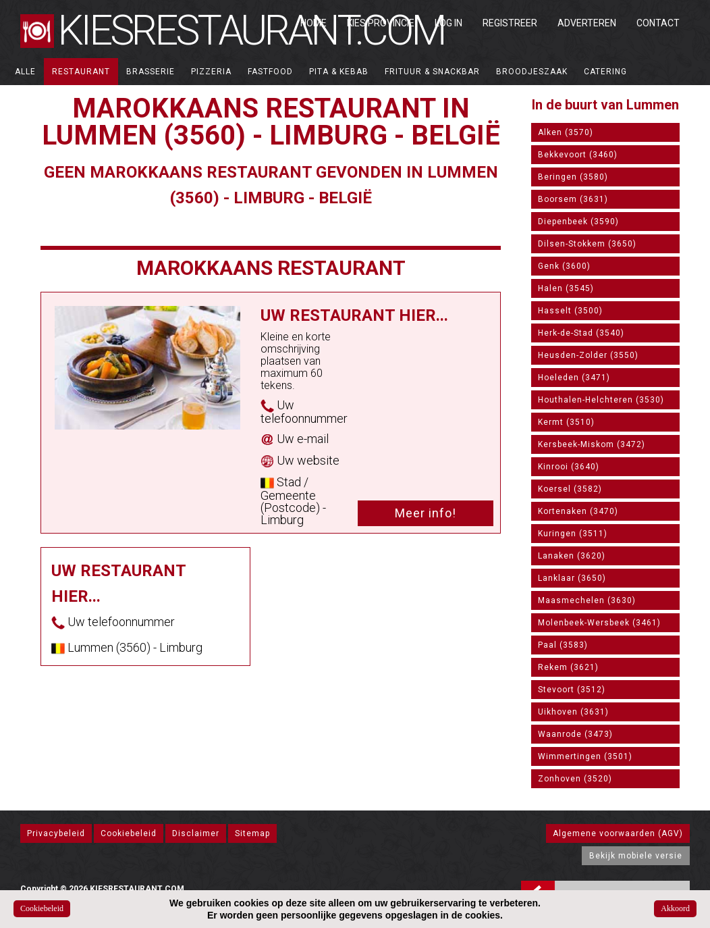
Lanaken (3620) (571, 556)
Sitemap (252, 833)
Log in (448, 23)
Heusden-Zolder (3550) (588, 355)
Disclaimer (195, 833)
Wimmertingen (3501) (585, 756)
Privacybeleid (56, 833)
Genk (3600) (564, 266)
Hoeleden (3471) (574, 377)
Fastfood (270, 71)
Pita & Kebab (338, 71)
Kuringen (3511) (572, 533)
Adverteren (586, 23)
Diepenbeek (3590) (578, 221)
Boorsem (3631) (573, 199)
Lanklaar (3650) (572, 578)
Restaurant (81, 71)
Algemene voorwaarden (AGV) (618, 833)
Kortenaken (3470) (578, 511)
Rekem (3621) (568, 667)
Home (313, 23)
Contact (658, 23)
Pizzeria (211, 71)
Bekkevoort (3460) (578, 154)
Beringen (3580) (573, 177)
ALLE (25, 71)
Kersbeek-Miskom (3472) (591, 444)
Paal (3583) (563, 645)
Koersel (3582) (570, 489)
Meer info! (425, 513)
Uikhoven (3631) (573, 712)
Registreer (510, 23)
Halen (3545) (566, 288)
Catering (605, 71)
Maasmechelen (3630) (587, 600)
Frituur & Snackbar (432, 71)
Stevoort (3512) (571, 689)
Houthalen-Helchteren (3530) (601, 400)
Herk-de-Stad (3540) (581, 333)
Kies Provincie (380, 23)
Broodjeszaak (532, 71)
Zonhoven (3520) (575, 778)
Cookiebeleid (129, 833)
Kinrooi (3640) (568, 466)
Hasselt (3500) (570, 310)
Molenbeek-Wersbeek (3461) (599, 622)
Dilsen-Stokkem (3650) (587, 244)
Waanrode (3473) (575, 734)
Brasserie (150, 71)
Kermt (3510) (566, 422)
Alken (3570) (565, 132)
